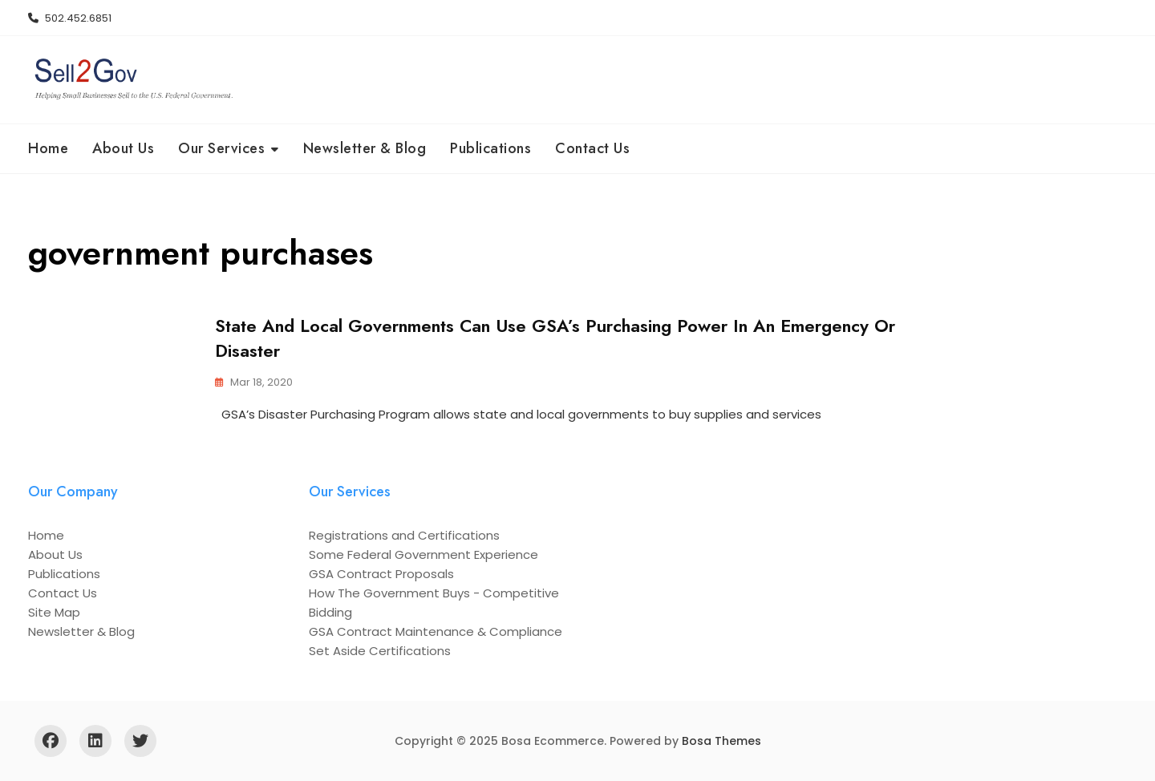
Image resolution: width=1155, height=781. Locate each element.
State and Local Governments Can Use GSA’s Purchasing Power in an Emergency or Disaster (555, 338)
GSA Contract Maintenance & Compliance (435, 631)
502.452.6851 (69, 18)
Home (48, 148)
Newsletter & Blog (365, 148)
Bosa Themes (721, 741)
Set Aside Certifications (380, 650)
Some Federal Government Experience (423, 554)
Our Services (221, 148)
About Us (123, 148)
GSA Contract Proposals (381, 573)
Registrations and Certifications (404, 535)
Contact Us (592, 148)
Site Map (54, 612)
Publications (490, 148)
